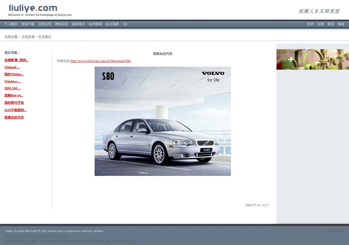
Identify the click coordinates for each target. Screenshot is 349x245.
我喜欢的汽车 (14, 117)
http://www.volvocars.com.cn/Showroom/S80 (101, 61)
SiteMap (98, 230)
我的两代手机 (14, 103)
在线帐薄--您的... (16, 60)
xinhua (52, 230)
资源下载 (27, 24)
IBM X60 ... (12, 88)
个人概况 (10, 24)
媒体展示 (78, 24)
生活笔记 (44, 37)
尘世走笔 (44, 24)
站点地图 (112, 24)
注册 (320, 24)
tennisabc (86, 230)
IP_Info (42, 230)
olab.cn (60, 230)
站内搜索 (95, 24)
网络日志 (61, 24)
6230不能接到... (15, 110)
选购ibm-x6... (13, 95)
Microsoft (31, 230)
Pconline (19, 230)
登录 (310, 24)
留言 (331, 24)
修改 (341, 24)
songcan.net (73, 230)
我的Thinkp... (14, 74)
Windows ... (12, 81)
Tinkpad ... (12, 67)
